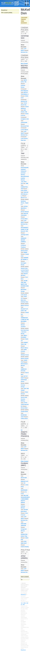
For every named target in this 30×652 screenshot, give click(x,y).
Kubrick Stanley (25, 546)
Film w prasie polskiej (6, 12)
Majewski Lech (24, 481)
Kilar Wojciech (24, 90)
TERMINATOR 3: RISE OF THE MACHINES (25, 319)
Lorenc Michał (24, 129)
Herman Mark (24, 408)
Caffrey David (24, 418)
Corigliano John (25, 119)
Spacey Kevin (24, 250)
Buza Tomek (24, 63)
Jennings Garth (24, 234)
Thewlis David (24, 411)
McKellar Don (24, 52)
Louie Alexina (24, 138)
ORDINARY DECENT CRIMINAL (23, 240)
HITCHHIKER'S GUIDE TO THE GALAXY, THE (24, 229)
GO (24, 483)
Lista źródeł (24, 17)
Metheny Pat (24, 101)
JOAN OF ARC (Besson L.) (24, 194)
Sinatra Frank (24, 268)
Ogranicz (23, 19)
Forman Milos (24, 218)
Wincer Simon (24, 271)
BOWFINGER (24, 490)
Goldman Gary (24, 301)
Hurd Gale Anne (25, 330)
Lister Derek (24, 294)
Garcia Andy (24, 397)
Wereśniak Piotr (25, 126)
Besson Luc (24, 197)
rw (21, 430)
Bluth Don (23, 300)
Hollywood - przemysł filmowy (24, 172)
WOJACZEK (24, 477)
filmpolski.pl (23, 594)
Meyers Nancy (24, 347)
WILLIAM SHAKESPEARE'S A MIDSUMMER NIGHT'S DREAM (25, 499)
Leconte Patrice (25, 270)
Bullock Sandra (24, 358)
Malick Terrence (25, 305)
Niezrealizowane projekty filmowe (25, 178)
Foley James (24, 190)
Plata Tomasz (24, 461)
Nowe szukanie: (25, 576)
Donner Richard (25, 211)
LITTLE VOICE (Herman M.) (25, 404)
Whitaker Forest (25, 354)
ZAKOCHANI (24, 122)
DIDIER (25, 252)
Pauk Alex (23, 140)
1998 (27, 183)
